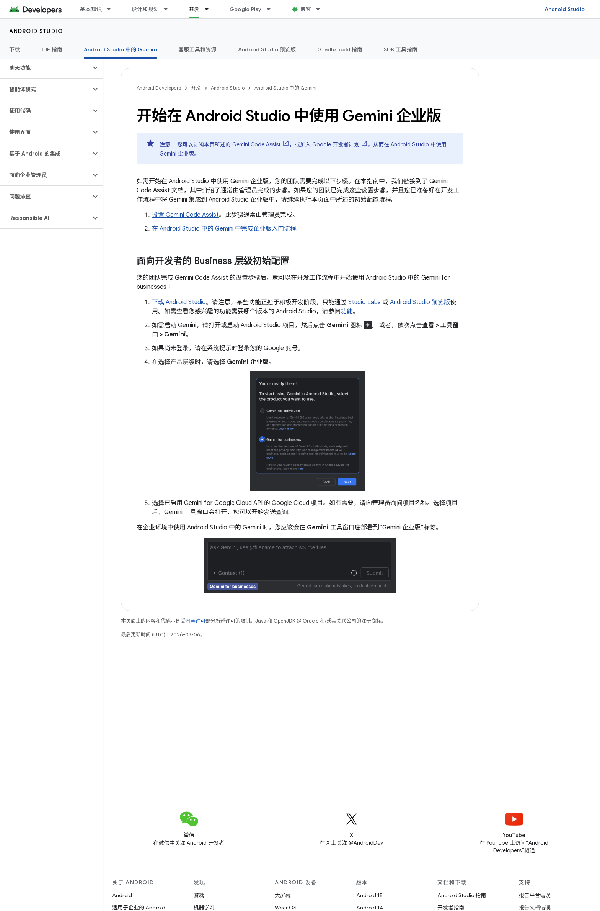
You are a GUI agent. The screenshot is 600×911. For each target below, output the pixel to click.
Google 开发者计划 (335, 144)
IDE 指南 (52, 49)
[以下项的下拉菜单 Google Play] (272, 9)
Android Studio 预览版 (267, 49)
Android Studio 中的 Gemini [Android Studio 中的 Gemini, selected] (120, 49)
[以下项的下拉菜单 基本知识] (112, 9)
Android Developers (159, 88)
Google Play (246, 9)
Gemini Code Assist (256, 144)
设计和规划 (145, 9)
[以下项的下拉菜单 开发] (210, 9)
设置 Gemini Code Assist (185, 215)
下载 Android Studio (179, 302)
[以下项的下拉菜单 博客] (321, 9)
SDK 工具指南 (400, 49)
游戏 (199, 895)
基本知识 (91, 9)
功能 (347, 311)
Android (122, 895)
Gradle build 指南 (339, 49)
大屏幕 (283, 895)
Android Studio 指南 (461, 895)
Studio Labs (364, 302)
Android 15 (369, 895)
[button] (45, 68)
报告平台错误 (535, 895)
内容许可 (195, 621)
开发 (196, 88)
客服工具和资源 (197, 49)
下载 (14, 49)
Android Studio (565, 9)
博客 (305, 9)
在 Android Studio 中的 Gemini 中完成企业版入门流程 (224, 229)
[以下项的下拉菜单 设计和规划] (169, 9)
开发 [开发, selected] (194, 9)
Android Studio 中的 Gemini (285, 88)
